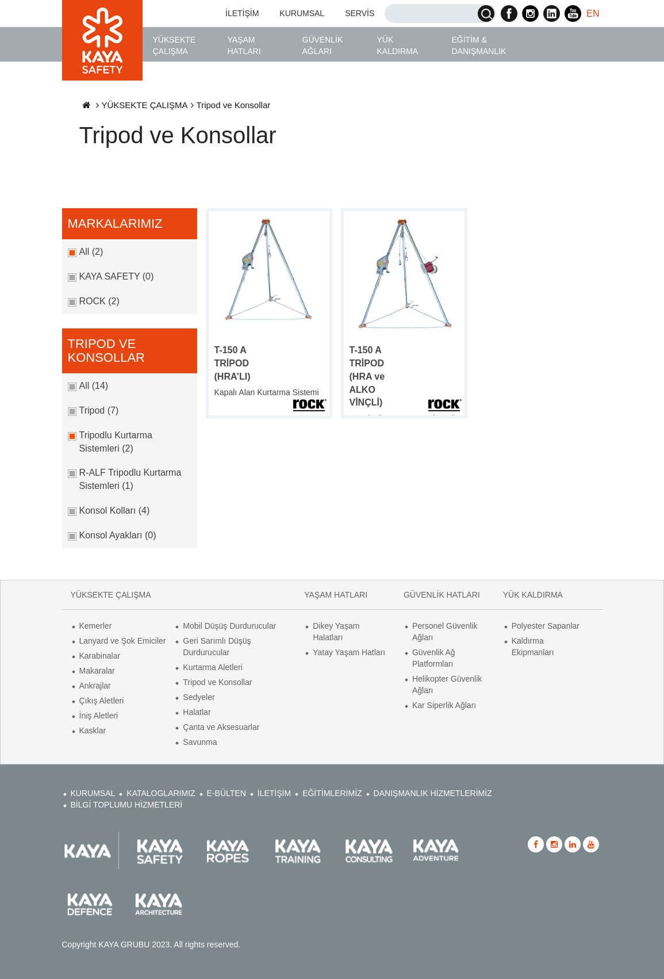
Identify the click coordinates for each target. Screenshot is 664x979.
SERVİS (359, 13)
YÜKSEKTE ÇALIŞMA (174, 45)
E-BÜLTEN (226, 793)
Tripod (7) (99, 410)
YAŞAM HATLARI (244, 45)
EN (592, 13)
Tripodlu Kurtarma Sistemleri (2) (115, 441)
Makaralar (97, 670)
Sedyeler (198, 697)
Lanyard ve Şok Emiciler (122, 640)
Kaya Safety (102, 40)
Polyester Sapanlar (545, 625)
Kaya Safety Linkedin (551, 13)
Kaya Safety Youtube (573, 13)
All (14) (94, 386)
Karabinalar (100, 655)
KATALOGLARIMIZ (160, 793)
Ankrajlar (95, 685)
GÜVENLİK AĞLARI (322, 45)
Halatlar (196, 712)
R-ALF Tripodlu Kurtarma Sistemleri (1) (130, 479)
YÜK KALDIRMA (398, 45)
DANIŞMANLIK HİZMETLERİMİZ (433, 793)
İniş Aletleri (98, 715)
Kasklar (92, 730)
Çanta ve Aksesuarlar (221, 727)
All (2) (91, 252)
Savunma (200, 742)
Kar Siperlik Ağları (444, 705)
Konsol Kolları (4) (114, 510)
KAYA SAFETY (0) (116, 276)
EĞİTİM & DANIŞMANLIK (479, 45)
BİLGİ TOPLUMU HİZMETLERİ (127, 804)
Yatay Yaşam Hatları (349, 652)
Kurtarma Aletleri (212, 667)
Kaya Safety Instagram (530, 13)
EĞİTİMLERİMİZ (332, 793)
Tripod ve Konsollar (217, 682)
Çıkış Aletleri (101, 700)
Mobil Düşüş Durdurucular (229, 625)
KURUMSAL (301, 13)
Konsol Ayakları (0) (117, 535)
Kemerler (95, 625)
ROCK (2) (99, 301)
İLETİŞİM (242, 13)
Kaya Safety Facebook (509, 13)
